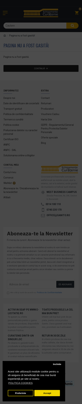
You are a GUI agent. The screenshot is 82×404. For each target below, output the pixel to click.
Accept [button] (47, 393)
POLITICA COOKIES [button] (20, 382)
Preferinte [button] (20, 393)
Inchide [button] (57, 364)
